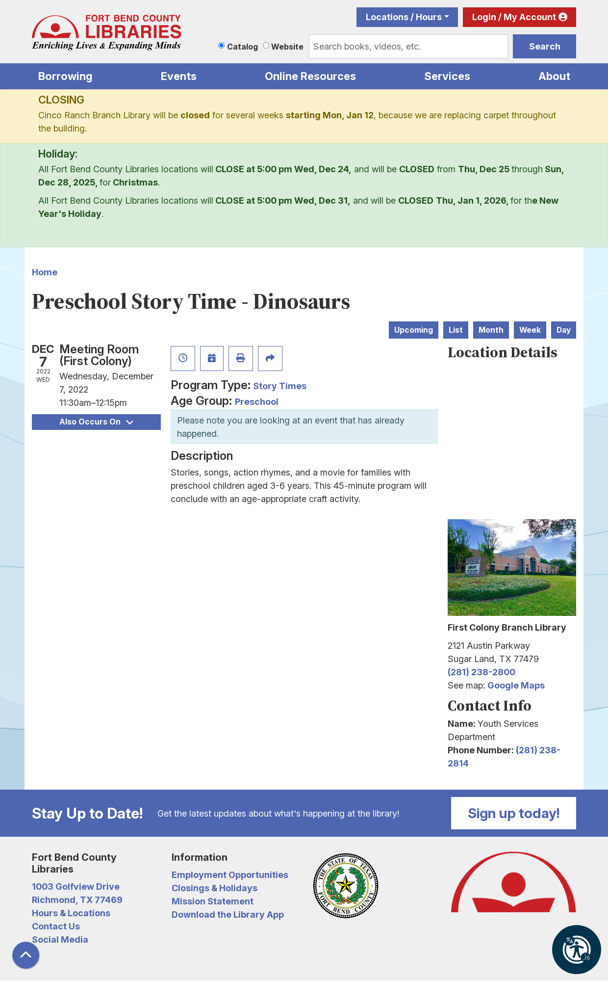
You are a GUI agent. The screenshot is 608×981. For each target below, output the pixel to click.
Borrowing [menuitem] (65, 76)
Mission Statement (212, 901)
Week (530, 330)
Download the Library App (228, 914)
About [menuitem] (554, 76)
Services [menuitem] (447, 76)
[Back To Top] (25, 955)
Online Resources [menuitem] (310, 76)
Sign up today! (514, 813)
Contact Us (56, 926)
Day (564, 330)
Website (287, 47)
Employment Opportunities (230, 875)
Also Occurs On (96, 421)
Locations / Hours (404, 17)
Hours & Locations (71, 913)
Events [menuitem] (179, 76)
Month (491, 330)
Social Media (60, 939)
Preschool (257, 402)
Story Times (279, 386)
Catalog (242, 47)
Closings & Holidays (214, 888)
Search (544, 46)
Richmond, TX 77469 (77, 900)
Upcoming (413, 330)
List (456, 330)
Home (44, 272)
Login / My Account (514, 17)
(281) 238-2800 (481, 672)
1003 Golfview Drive (76, 886)
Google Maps (516, 685)
